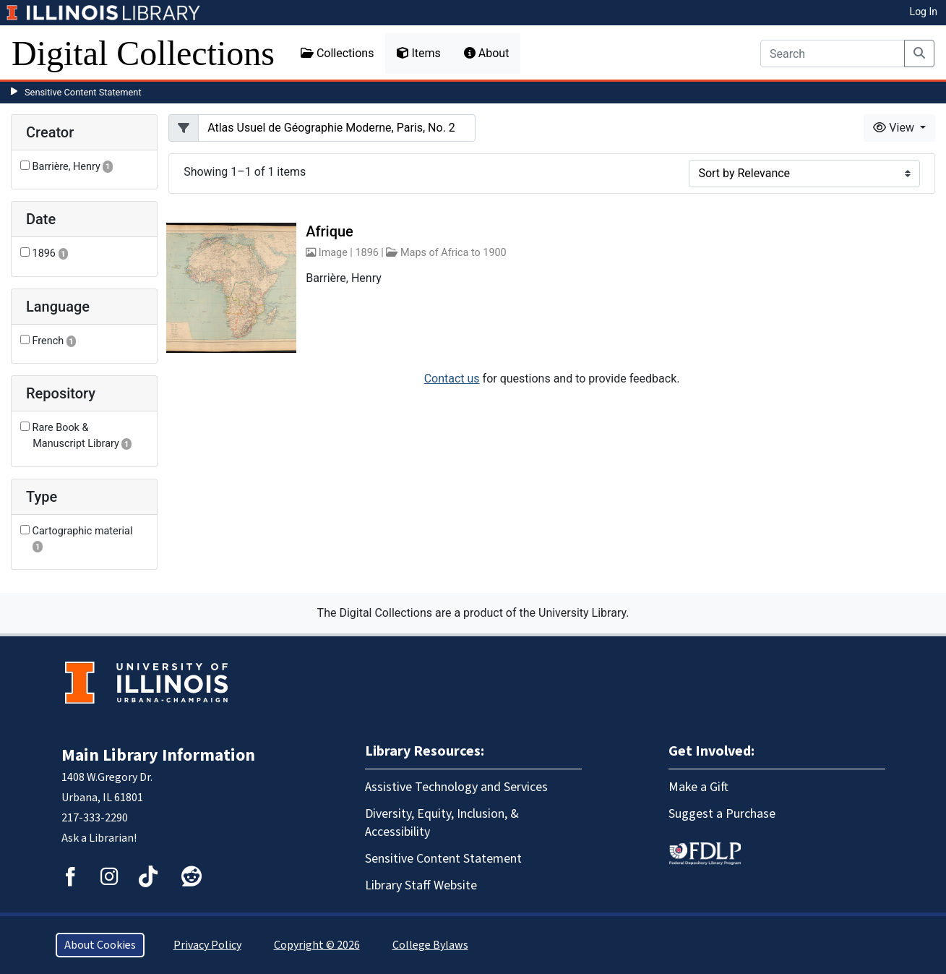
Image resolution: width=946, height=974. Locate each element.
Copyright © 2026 (317, 945)
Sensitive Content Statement (83, 92)
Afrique (329, 231)
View (895, 127)
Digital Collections (143, 53)
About (486, 53)
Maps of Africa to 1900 (453, 253)
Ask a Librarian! (99, 838)
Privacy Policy (207, 945)
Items (418, 53)
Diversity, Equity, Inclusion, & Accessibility (442, 823)
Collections (337, 53)
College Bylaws (430, 945)
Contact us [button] (452, 378)
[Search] (832, 53)
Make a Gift (698, 787)
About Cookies (100, 945)
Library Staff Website (421, 885)
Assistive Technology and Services (456, 787)
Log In (923, 11)
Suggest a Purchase (721, 814)
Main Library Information (158, 755)
